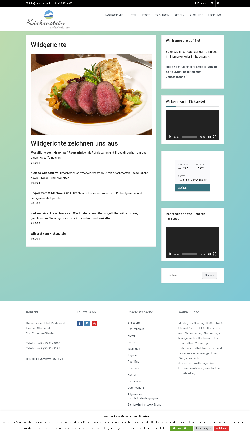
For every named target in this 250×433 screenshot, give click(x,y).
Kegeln (178, 15)
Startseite (134, 322)
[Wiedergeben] (170, 137)
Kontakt (132, 374)
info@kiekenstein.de (49, 358)
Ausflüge (195, 15)
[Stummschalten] (209, 137)
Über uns (214, 15)
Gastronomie (110, 15)
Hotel (130, 15)
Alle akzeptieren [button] (181, 428)
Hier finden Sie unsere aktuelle (192, 72)
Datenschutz (136, 387)
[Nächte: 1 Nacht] (201, 166)
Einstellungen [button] (203, 428)
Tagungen (161, 15)
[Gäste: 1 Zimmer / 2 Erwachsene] (192, 178)
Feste (144, 15)
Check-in (183, 164)
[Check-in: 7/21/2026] (184, 166)
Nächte (200, 164)
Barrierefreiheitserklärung (144, 404)
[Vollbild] (215, 137)
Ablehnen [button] (221, 428)
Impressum (135, 381)
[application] (192, 125)
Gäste (181, 176)
